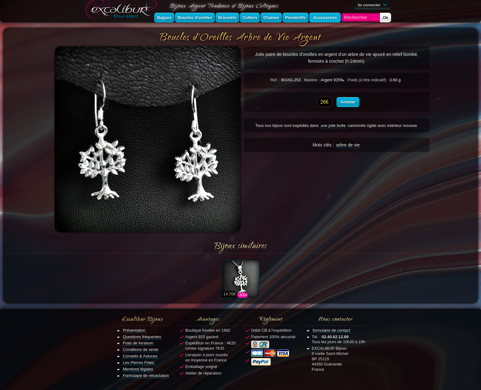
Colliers (250, 17)
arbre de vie (348, 144)
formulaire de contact (331, 330)
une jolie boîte (333, 125)
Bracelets (227, 17)
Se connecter (373, 4)
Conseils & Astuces (140, 356)
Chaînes (271, 17)
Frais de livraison (138, 343)
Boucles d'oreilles (195, 17)
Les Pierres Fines (138, 362)
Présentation (134, 330)
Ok (385, 17)
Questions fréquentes (142, 336)
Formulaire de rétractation (146, 375)
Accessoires (325, 17)
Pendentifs (295, 17)
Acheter (348, 102)
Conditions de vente (140, 349)
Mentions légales (138, 369)
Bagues (164, 17)
